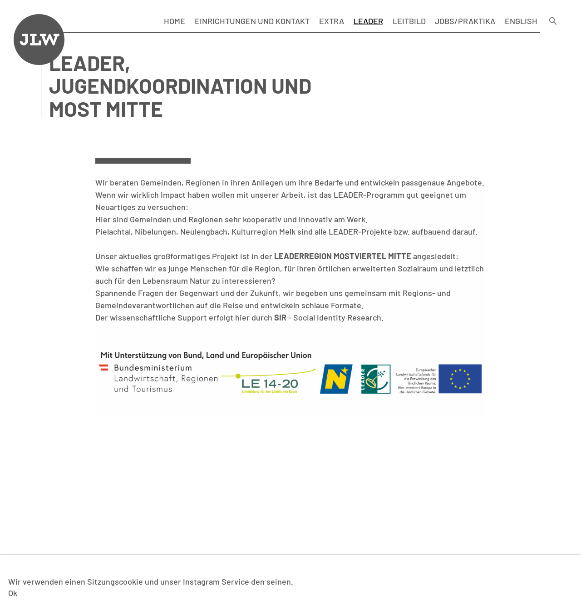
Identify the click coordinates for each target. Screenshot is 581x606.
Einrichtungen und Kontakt (252, 21)
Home (174, 21)
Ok (12, 593)
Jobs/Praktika (465, 21)
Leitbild (409, 21)
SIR (280, 317)
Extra (331, 21)
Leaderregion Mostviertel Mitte (342, 256)
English (521, 21)
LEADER (368, 21)
